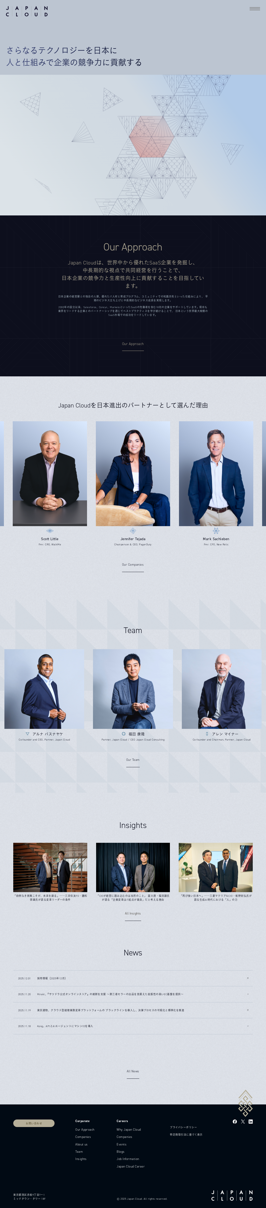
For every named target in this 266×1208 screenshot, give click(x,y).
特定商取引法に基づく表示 (186, 1134)
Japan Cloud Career (131, 1166)
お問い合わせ (34, 1123)
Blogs (120, 1151)
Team (79, 1151)
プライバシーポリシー (183, 1127)
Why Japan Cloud (129, 1129)
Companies (83, 1137)
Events (122, 1144)
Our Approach (85, 1129)
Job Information (128, 1159)
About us (81, 1144)
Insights (81, 1159)
